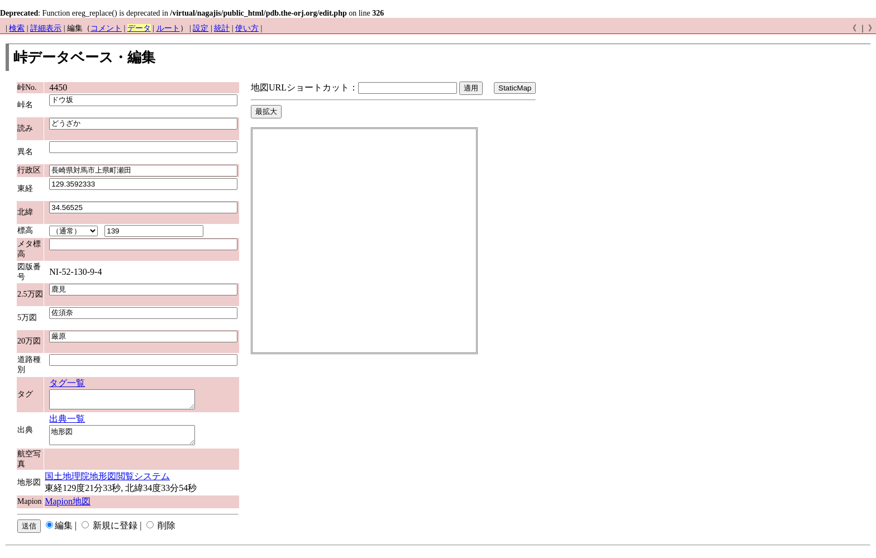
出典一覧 (67, 422)
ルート (168, 28)
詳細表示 (45, 28)
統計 (222, 28)
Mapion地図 (68, 508)
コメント (106, 28)
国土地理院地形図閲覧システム (107, 483)
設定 (200, 28)
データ (139, 28)
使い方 (247, 28)
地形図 (130, 440)
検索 (17, 28)
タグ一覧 (67, 383)
